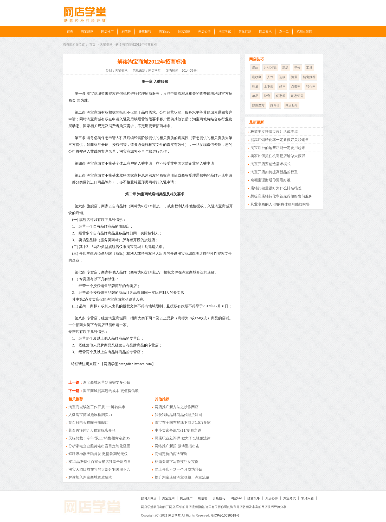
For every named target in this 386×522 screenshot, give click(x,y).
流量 (294, 77)
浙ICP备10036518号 (225, 515)
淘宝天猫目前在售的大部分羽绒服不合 (99, 469)
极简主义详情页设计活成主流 (274, 131)
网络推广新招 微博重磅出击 (177, 446)
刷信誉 (126, 31)
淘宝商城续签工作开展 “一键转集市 (96, 407)
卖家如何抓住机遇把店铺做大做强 (277, 156)
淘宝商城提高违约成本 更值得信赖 (111, 391)
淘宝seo (164, 31)
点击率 (295, 86)
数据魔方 (258, 105)
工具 (309, 68)
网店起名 (291, 105)
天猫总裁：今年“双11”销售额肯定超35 (99, 438)
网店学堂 (174, 515)
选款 (282, 77)
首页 (70, 31)
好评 (282, 86)
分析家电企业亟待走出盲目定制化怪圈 (99, 446)
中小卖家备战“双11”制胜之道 (178, 430)
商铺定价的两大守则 (171, 454)
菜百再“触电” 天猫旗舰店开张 (91, 430)
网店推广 (107, 31)
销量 (255, 86)
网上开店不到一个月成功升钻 (178, 469)
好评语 (275, 105)
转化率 (311, 86)
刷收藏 (256, 77)
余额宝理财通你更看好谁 (270, 180)
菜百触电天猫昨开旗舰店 (88, 422)
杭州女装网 (304, 31)
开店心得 (204, 31)
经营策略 (184, 31)
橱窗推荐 (309, 77)
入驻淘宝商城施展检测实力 (90, 415)
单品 (255, 96)
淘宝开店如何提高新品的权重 (274, 172)
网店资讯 (265, 31)
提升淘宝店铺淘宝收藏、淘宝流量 (182, 477)
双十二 (284, 31)
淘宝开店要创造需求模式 (270, 164)
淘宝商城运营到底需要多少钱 (106, 382)
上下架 (268, 86)
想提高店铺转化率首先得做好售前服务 (281, 196)
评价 (297, 68)
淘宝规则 (87, 31)
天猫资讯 (106, 44)
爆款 (255, 68)
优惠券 (280, 96)
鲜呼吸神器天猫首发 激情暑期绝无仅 (98, 454)
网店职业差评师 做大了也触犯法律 (182, 438)
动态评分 (297, 96)
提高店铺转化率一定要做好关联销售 (279, 140)
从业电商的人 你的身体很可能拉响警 (280, 204)
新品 (285, 68)
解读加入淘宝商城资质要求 (90, 477)
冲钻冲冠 (270, 68)
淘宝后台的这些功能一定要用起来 (277, 148)
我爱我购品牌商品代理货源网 (178, 415)
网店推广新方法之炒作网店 (176, 407)
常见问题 (245, 31)
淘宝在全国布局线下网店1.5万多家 (183, 422)
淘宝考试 (224, 31)
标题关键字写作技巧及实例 (176, 461)
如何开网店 (149, 498)
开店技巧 (145, 31)
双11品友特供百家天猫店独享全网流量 (99, 461)
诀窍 (267, 96)
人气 (270, 77)
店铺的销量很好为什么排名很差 (275, 188)
